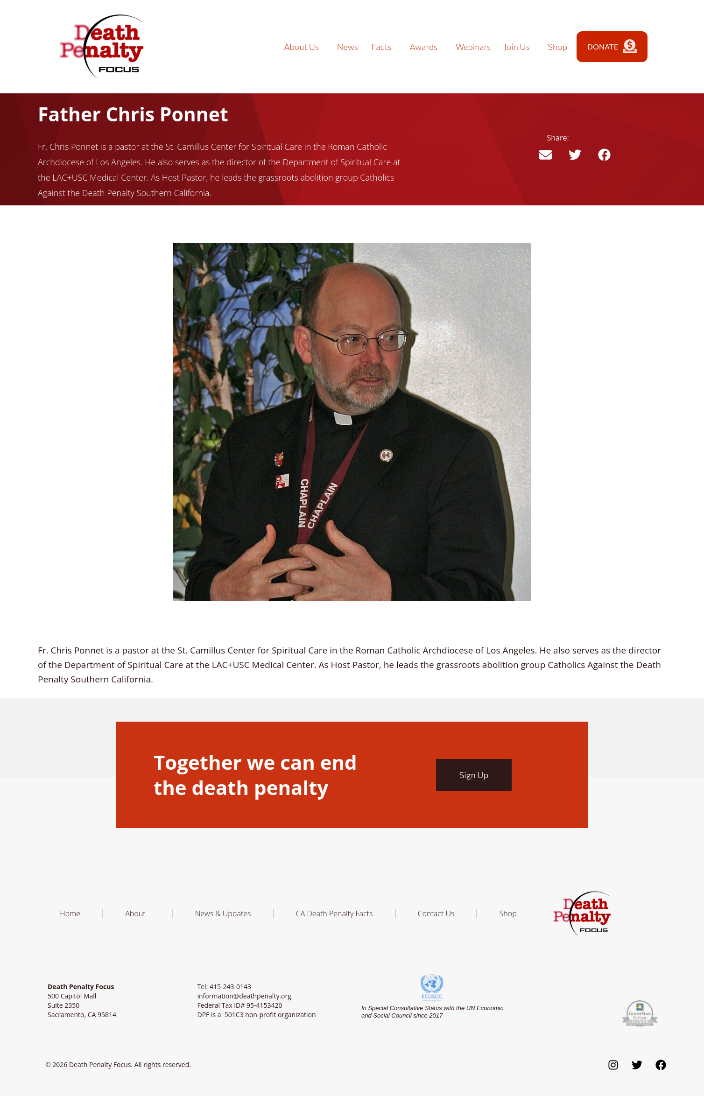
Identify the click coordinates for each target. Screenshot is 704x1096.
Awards (426, 47)
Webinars (473, 47)
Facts (384, 47)
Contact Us (436, 913)
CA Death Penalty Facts (334, 913)
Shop (557, 47)
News (347, 47)
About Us (304, 47)
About (137, 913)
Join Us (519, 47)
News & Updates (223, 913)
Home (70, 913)
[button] (545, 154)
